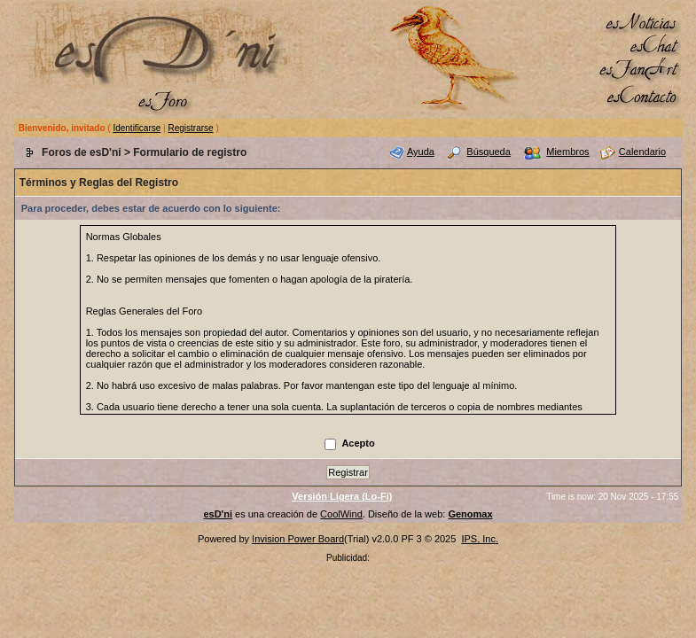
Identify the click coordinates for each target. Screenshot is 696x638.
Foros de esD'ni (81, 152)
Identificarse (136, 128)
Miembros (567, 151)
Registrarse (190, 128)
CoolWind (341, 514)
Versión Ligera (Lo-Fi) (342, 496)
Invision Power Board (298, 538)
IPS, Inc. (479, 538)
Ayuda (420, 151)
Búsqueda (488, 151)
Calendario (642, 151)
